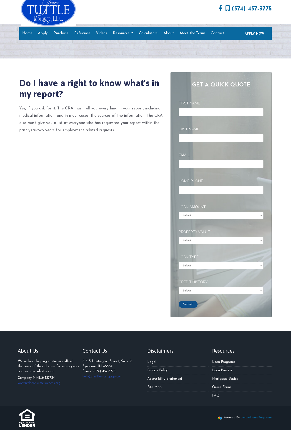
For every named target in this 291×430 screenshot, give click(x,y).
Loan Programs (223, 362)
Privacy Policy (157, 370)
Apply (43, 33)
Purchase (61, 33)
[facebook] (221, 9)
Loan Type (190, 257)
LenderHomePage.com (256, 417)
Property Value (195, 232)
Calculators (148, 33)
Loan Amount (193, 207)
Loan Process (222, 370)
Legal (151, 362)
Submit (188, 304)
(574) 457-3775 (248, 8)
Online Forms (221, 387)
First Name (190, 103)
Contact (217, 33)
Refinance (82, 33)
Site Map (154, 387)
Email (185, 155)
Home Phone (192, 181)
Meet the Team (192, 33)
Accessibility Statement (164, 379)
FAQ (215, 395)
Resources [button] (121, 33)
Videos (101, 33)
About (168, 33)
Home (27, 33)
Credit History (194, 282)
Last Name (190, 129)
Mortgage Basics (225, 379)
